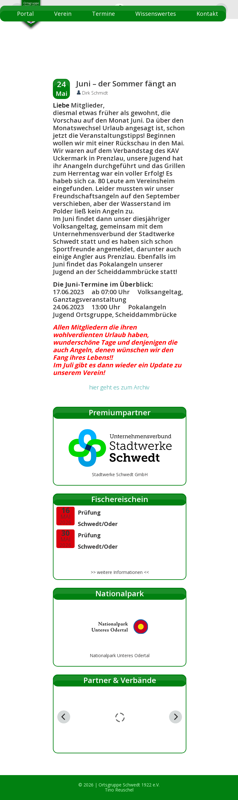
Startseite (204, 29)
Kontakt (207, 13)
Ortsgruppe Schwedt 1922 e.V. (129, 785)
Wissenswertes (155, 13)
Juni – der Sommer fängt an (126, 83)
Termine (103, 13)
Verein (62, 13)
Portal (25, 13)
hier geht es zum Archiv (119, 387)
